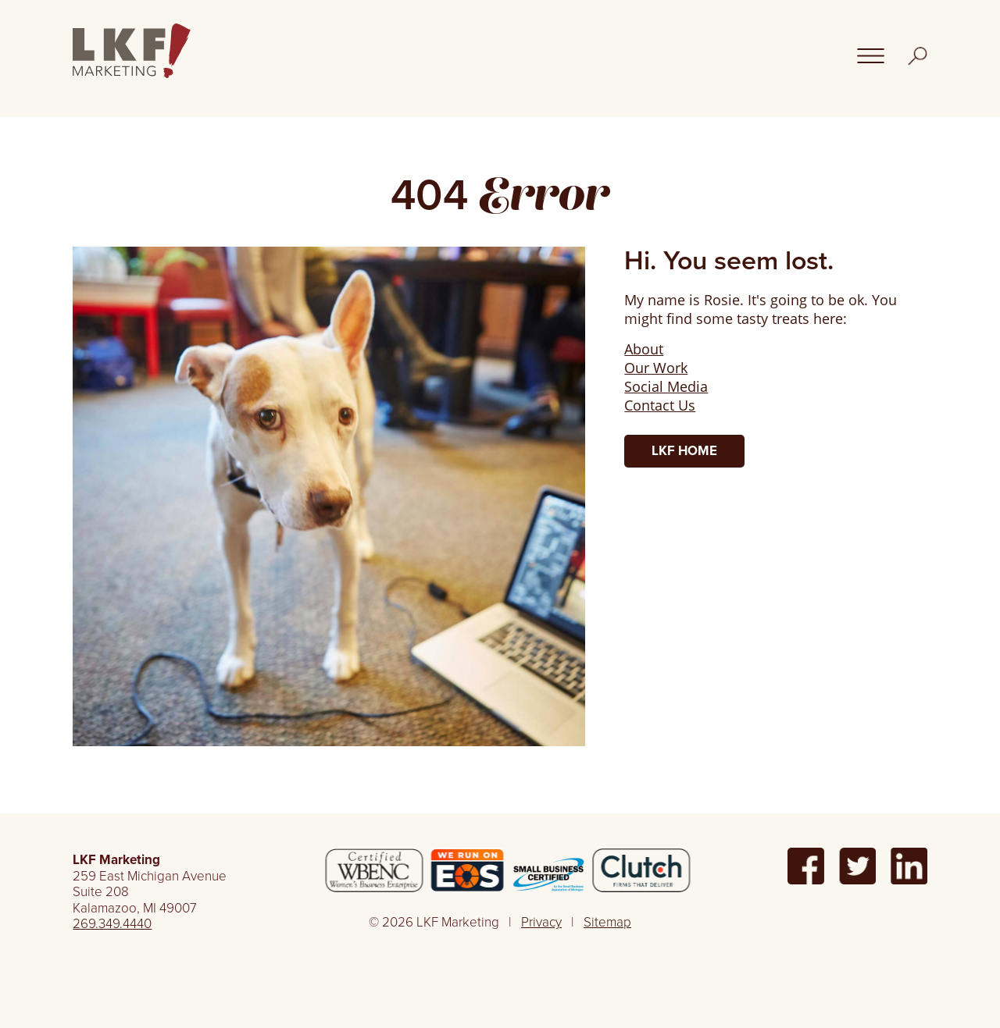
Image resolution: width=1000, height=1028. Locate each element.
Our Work (656, 367)
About (643, 349)
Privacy (541, 922)
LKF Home (684, 451)
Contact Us (659, 405)
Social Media (666, 386)
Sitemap (607, 922)
